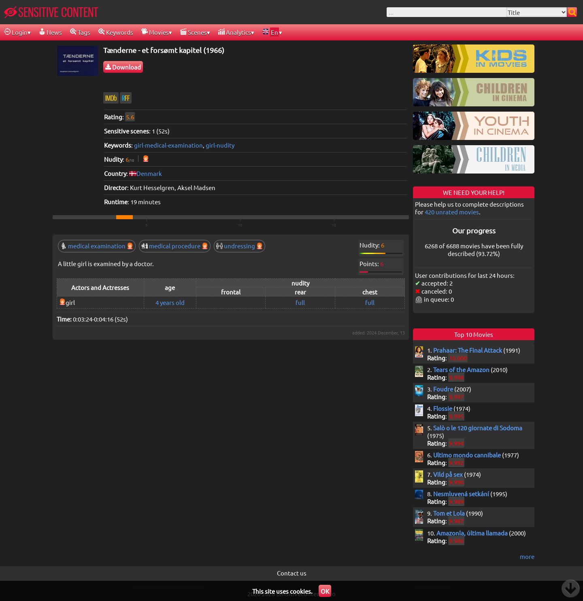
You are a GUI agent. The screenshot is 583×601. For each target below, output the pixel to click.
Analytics (234, 32)
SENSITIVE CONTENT (51, 12)
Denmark (149, 173)
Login (16, 32)
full (300, 302)
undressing (239, 246)
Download (123, 67)
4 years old (170, 302)
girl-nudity (220, 145)
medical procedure (174, 246)
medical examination (96, 246)
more (527, 556)
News (50, 32)
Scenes (193, 32)
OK (325, 591)
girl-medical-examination (168, 145)
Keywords (115, 32)
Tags (80, 32)
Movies (155, 32)
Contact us (291, 573)
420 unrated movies (452, 212)
